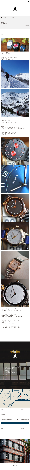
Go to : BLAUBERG (6, 456)
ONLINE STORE (3, 0)
